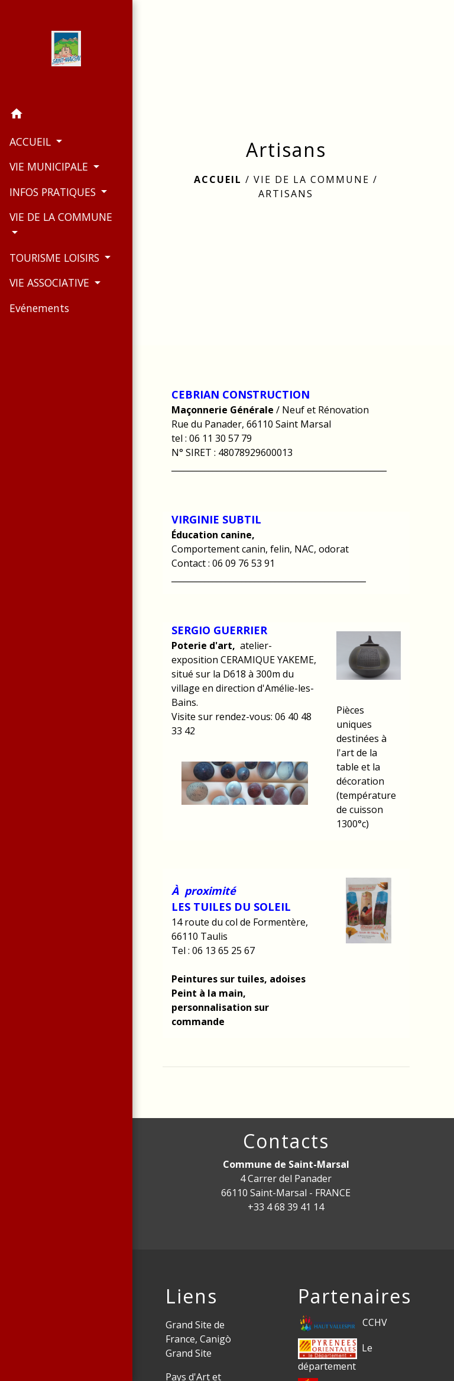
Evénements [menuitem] (39, 323)
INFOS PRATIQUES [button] (53, 191)
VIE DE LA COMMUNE (311, 179)
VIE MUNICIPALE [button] (49, 166)
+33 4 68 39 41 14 (286, 1206)
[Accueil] (58, 51)
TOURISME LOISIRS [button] (54, 257)
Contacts (286, 1141)
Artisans (285, 193)
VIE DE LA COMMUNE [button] (37, 224)
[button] (59, 115)
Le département (335, 1355)
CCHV (342, 1323)
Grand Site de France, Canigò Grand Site (198, 1339)
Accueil (218, 179)
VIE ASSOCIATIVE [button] (50, 298)
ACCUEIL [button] (31, 141)
